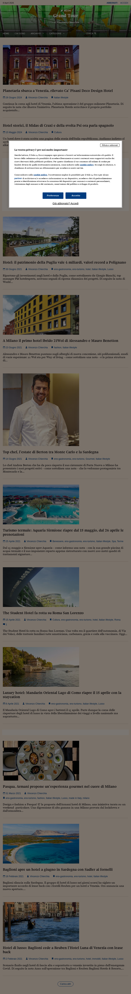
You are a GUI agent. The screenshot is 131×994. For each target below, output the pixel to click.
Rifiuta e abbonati (110, 145)
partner (18, 178)
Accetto (76, 195)
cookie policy (87, 165)
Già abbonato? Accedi (66, 203)
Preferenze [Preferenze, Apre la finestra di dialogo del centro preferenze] (53, 195)
